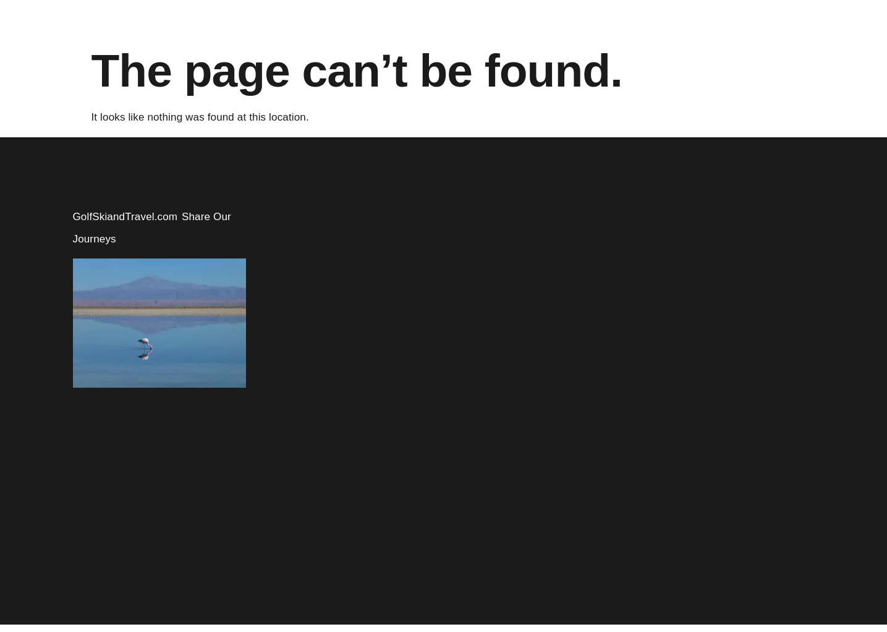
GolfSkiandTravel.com (125, 217)
